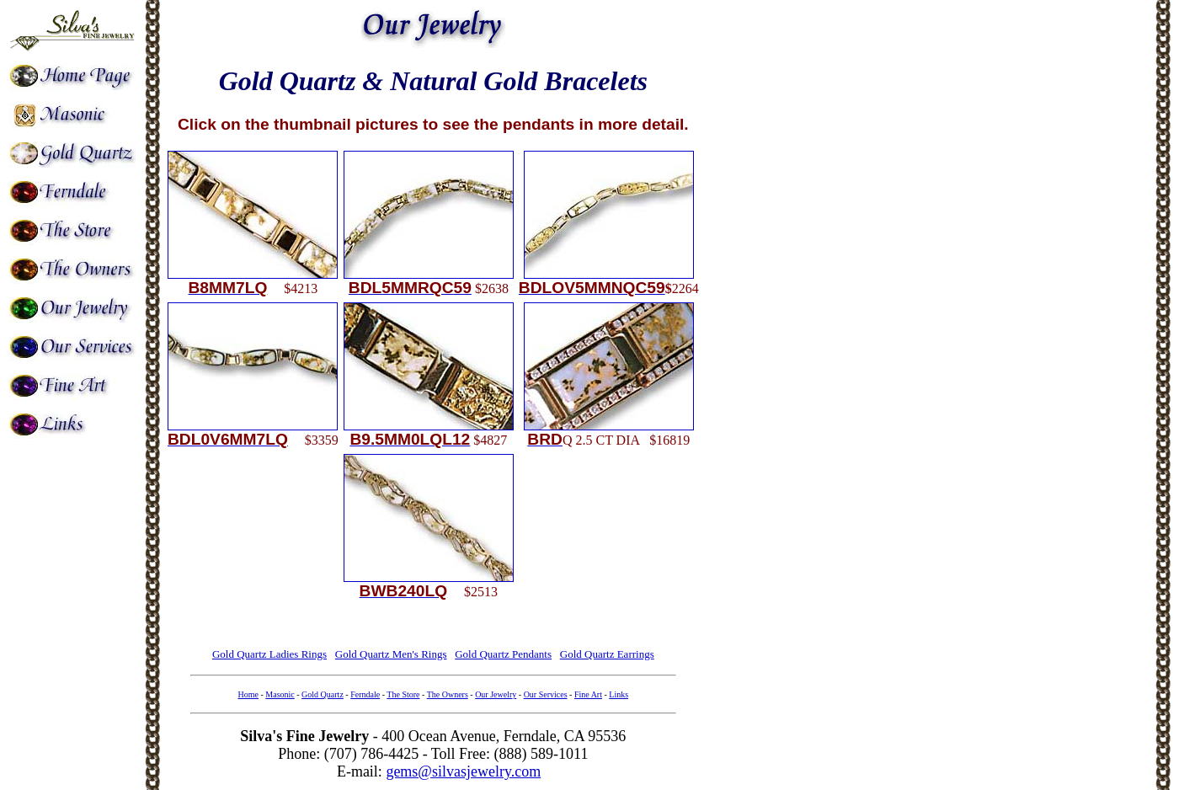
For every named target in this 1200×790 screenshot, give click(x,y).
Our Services (546, 694)
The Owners (447, 694)
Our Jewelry (495, 694)
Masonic (279, 694)
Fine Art (588, 694)
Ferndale (365, 694)
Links (618, 694)
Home (248, 694)
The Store (403, 694)
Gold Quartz (322, 694)
